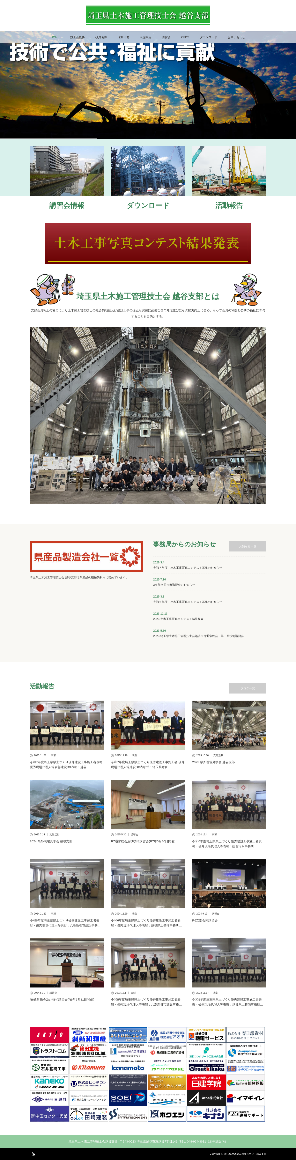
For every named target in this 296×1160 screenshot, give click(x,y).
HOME (55, 37)
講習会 (166, 37)
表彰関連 (145, 37)
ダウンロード (208, 37)
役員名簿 (101, 37)
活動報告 (123, 37)
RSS (33, 1153)
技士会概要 (77, 37)
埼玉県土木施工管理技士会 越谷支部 (245, 1153)
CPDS (185, 37)
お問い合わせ (236, 37)
